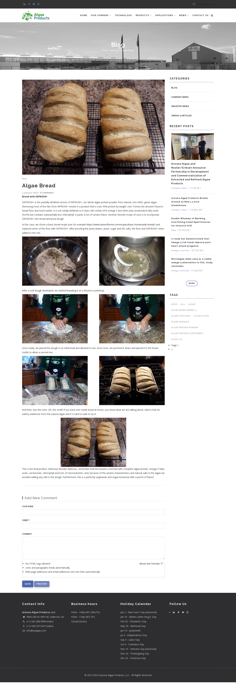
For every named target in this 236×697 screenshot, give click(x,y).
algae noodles (180, 336)
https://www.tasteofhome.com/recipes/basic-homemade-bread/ (121, 239)
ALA (183, 319)
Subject (26, 535)
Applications (166, 15)
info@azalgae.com (203, 4)
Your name (27, 521)
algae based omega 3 (184, 325)
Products (144, 15)
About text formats (149, 578)
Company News (179, 112)
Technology (123, 15)
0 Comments (47, 207)
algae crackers (181, 331)
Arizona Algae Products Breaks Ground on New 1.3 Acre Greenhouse (189, 216)
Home (83, 15)
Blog (24, 193)
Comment (27, 548)
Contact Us (88, 30)
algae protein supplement (187, 348)
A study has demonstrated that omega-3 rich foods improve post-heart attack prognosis (191, 257)
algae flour (201, 331)
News (185, 15)
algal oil (177, 354)
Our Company (101, 15)
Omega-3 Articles (181, 130)
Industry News (180, 121)
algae (191, 319)
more (192, 298)
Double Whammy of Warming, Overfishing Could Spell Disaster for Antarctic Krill (191, 237)
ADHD (174, 319)
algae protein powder (184, 342)
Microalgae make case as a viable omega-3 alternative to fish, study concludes (192, 277)
